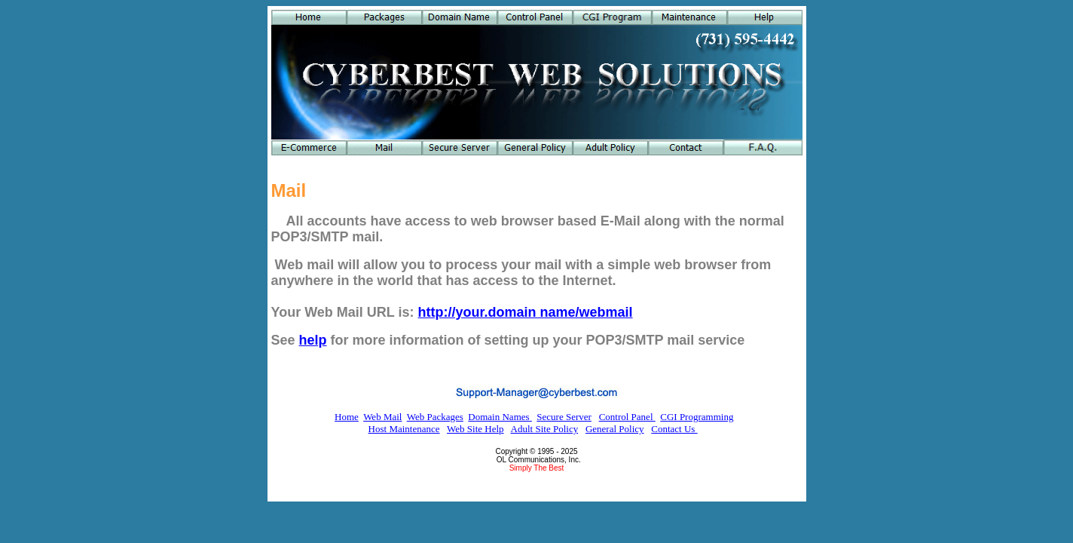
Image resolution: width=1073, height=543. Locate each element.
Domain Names (499, 416)
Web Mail (382, 416)
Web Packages (435, 416)
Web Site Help (475, 428)
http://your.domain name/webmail (525, 312)
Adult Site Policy (545, 428)
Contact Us (674, 428)
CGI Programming (696, 416)
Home (347, 416)
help (313, 340)
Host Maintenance (404, 428)
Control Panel (627, 416)
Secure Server (564, 416)
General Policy (614, 428)
